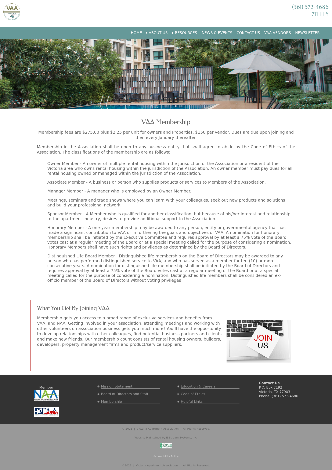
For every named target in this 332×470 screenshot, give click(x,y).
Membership (111, 402)
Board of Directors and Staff (124, 394)
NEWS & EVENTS (217, 33)
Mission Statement (117, 386)
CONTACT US (248, 33)
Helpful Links (192, 402)
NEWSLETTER (307, 33)
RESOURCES (186, 33)
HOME (136, 33)
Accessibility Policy (166, 456)
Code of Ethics (193, 394)
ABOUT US (158, 33)
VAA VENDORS (277, 33)
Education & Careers (198, 386)
